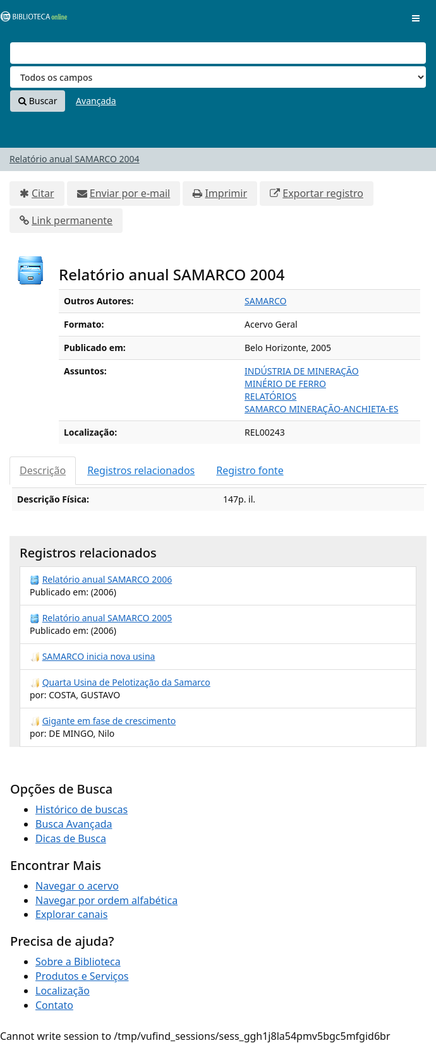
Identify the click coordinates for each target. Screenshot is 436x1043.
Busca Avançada (73, 824)
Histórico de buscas (81, 809)
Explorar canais (71, 914)
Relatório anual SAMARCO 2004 (74, 159)
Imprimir (226, 193)
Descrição (43, 470)
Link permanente (72, 220)
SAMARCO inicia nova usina (98, 656)
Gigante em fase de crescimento (109, 721)
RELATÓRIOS (270, 396)
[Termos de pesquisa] (218, 53)
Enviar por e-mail (130, 193)
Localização (62, 991)
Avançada (96, 101)
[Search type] (218, 77)
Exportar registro (322, 193)
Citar (43, 193)
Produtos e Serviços (82, 976)
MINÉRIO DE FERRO (285, 384)
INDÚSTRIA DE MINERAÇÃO (302, 371)
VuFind (31, 19)
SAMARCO (266, 301)
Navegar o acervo (77, 886)
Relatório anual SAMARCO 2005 (107, 618)
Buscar (37, 101)
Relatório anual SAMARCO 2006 (107, 579)
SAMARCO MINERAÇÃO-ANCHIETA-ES (321, 409)
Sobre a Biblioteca (78, 961)
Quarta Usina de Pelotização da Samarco (126, 682)
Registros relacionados (141, 470)
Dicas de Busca (70, 838)
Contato (54, 1005)
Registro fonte (249, 470)
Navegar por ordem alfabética (106, 900)
